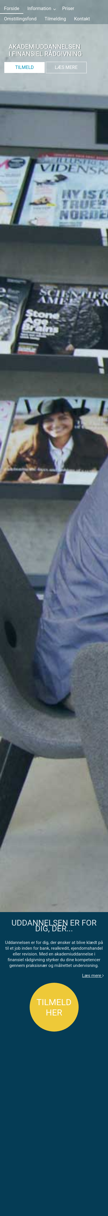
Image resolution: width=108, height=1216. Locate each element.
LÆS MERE (66, 67)
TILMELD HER (54, 1007)
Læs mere (93, 975)
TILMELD (24, 67)
